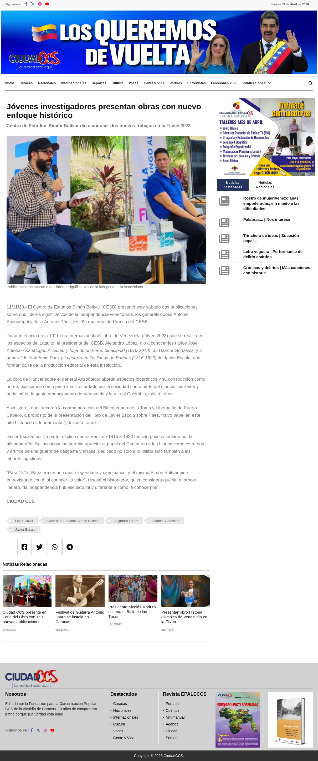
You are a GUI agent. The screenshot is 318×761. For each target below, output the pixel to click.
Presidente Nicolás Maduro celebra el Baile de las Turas (132, 612)
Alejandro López (126, 521)
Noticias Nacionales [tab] (265, 185)
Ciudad (171, 731)
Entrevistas (196, 83)
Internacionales (73, 83)
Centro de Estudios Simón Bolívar (73, 521)
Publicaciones (254, 83)
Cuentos (172, 710)
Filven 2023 (24, 521)
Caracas (26, 83)
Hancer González (166, 521)
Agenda (172, 724)
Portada (172, 704)
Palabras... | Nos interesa (266, 219)
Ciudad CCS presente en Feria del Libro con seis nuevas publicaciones (25, 617)
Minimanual (175, 717)
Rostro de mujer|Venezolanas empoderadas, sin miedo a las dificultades (271, 203)
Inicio (9, 83)
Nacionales (47, 83)
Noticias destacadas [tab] (232, 185)
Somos (171, 738)
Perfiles (176, 83)
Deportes (98, 83)
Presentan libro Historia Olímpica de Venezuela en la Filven (184, 617)
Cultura (117, 83)
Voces (134, 83)
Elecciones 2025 (224, 83)
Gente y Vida (154, 83)
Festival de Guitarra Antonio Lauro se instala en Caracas (79, 617)
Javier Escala (25, 529)
